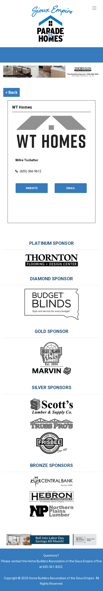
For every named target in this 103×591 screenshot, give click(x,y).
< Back (11, 92)
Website (32, 188)
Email (70, 188)
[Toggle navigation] (94, 8)
